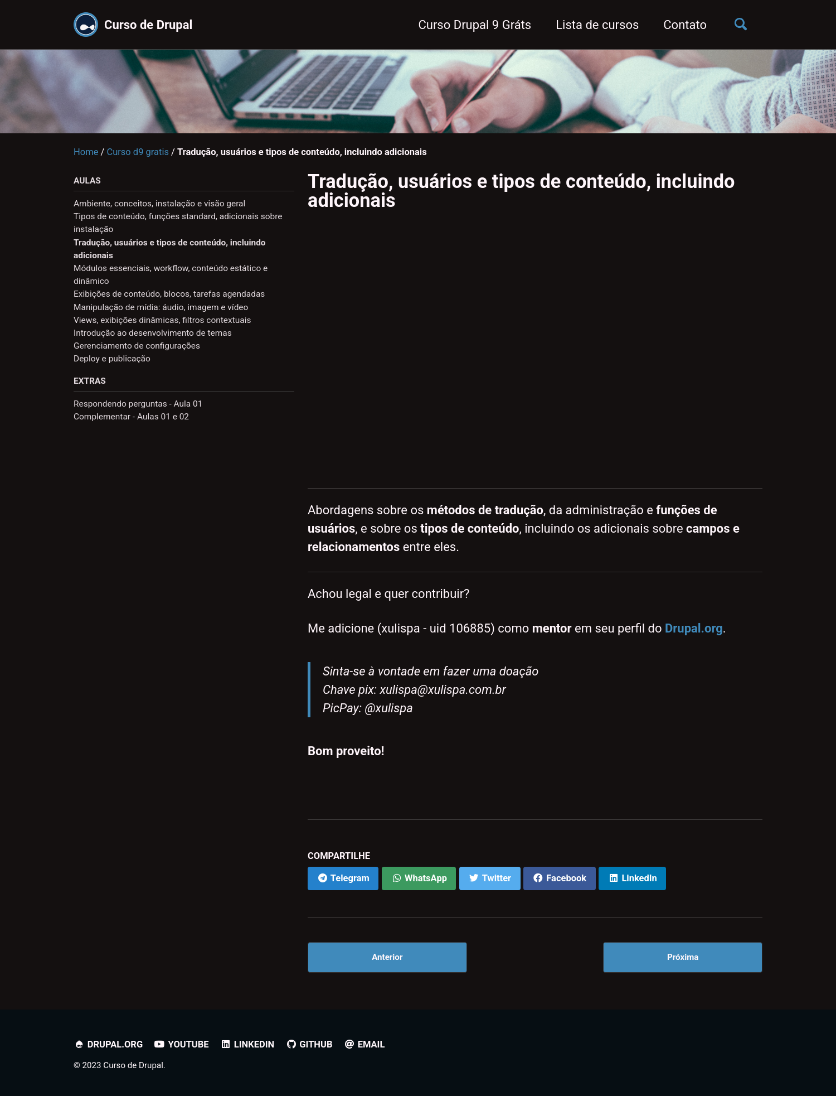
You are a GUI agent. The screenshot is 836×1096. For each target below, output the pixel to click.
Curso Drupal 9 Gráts (474, 25)
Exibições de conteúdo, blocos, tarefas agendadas (169, 294)
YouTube (181, 1044)
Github (309, 1044)
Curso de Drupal (148, 25)
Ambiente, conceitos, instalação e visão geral (159, 204)
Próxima (682, 957)
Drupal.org (694, 628)
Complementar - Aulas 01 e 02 (131, 417)
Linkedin (247, 1044)
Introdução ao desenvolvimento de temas (153, 333)
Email (364, 1044)
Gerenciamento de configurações (137, 346)
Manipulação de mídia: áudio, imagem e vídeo (161, 307)
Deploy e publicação (112, 359)
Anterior (387, 957)
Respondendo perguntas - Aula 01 (138, 404)
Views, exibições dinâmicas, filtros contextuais (162, 320)
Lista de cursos (597, 25)
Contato (685, 25)
